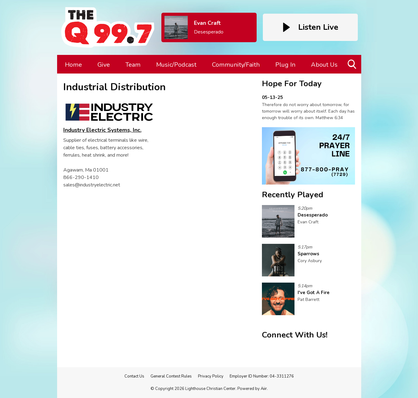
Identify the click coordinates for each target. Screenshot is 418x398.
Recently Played (292, 194)
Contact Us (134, 376)
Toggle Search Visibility (352, 67)
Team (133, 64)
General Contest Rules (171, 376)
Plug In (285, 64)
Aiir (264, 388)
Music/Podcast (176, 64)
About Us (324, 64)
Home (73, 64)
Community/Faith (236, 64)
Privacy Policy (210, 376)
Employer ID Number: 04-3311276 (262, 376)
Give (103, 64)
